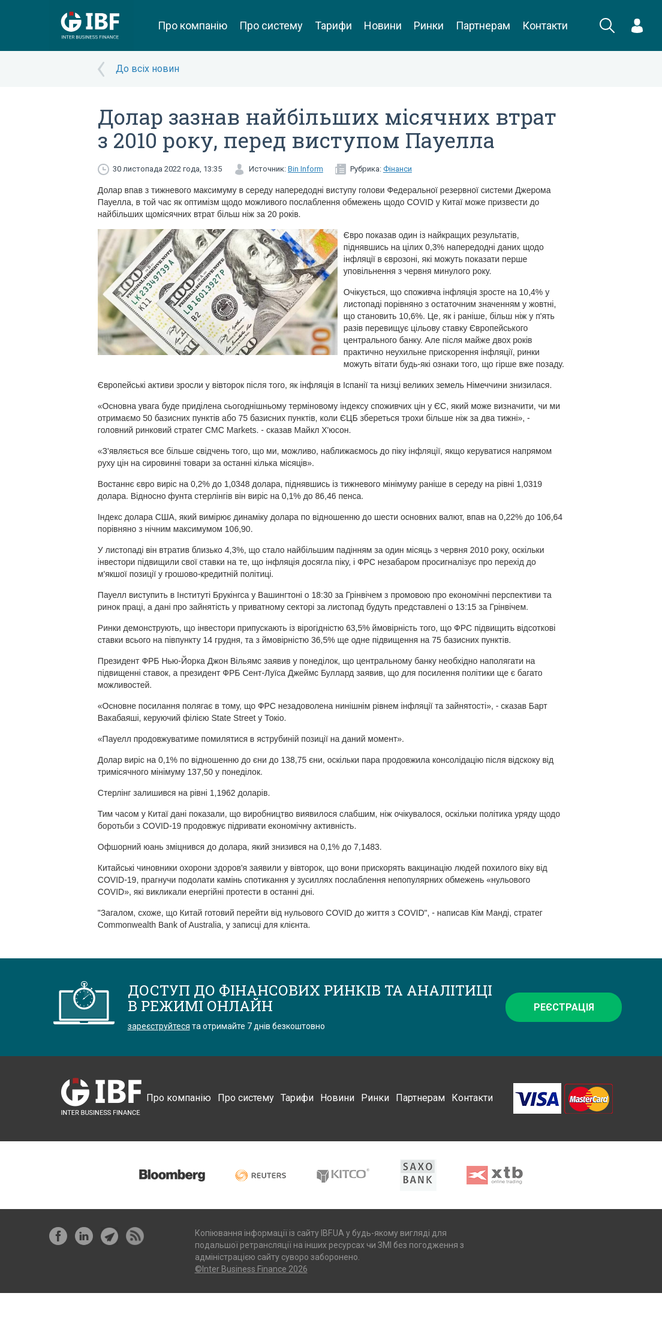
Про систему (271, 25)
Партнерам (483, 25)
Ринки (429, 25)
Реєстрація (564, 1007)
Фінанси (397, 168)
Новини (383, 25)
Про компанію (192, 25)
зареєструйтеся (159, 1026)
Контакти (545, 25)
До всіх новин (147, 68)
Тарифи (333, 25)
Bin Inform (305, 168)
